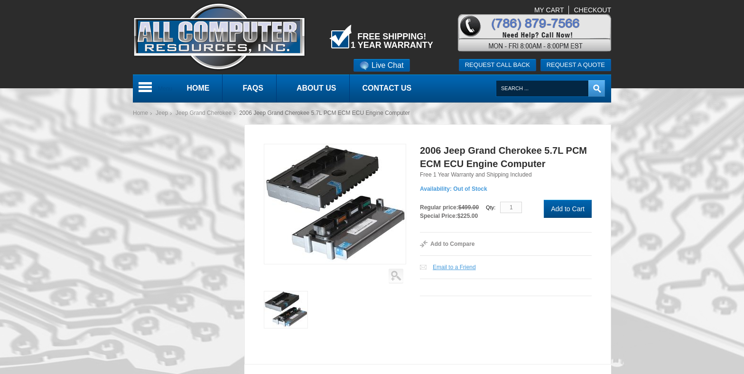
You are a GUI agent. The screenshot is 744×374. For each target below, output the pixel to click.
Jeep (162, 113)
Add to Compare (452, 244)
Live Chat (382, 65)
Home (140, 113)
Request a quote (576, 64)
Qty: (490, 207)
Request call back (497, 64)
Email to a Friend (454, 267)
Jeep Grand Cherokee (204, 113)
